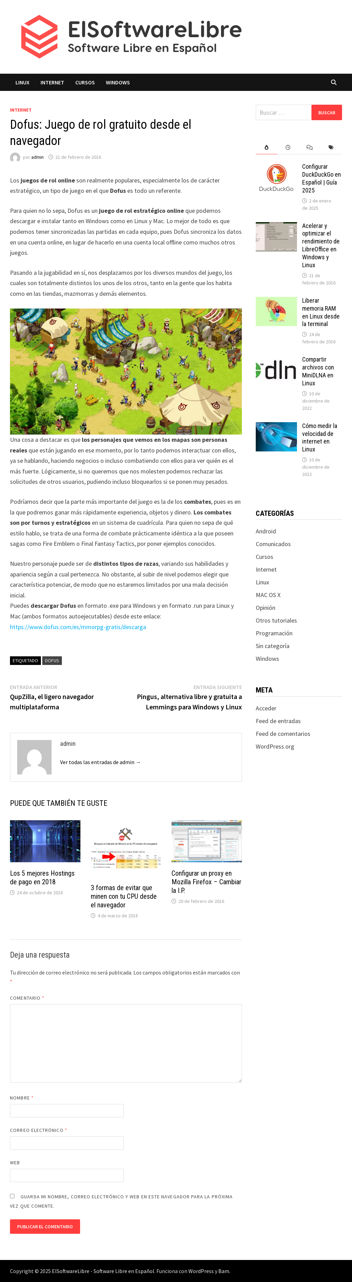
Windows (118, 82)
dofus (52, 660)
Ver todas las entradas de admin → (100, 762)
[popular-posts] (266, 147)
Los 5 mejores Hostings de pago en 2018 (42, 877)
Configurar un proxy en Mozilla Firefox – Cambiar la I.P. (206, 882)
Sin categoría (272, 646)
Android (266, 531)
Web (15, 1162)
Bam (223, 1271)
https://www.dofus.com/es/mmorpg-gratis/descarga (78, 627)
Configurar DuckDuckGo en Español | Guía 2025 (321, 178)
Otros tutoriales (276, 620)
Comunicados (273, 544)
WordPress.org (275, 746)
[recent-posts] (288, 147)
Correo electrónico (38, 1130)
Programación (274, 633)
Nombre (22, 1098)
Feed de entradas (278, 721)
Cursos (85, 82)
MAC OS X (268, 595)
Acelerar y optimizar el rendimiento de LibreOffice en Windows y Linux (321, 245)
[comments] (310, 147)
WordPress (201, 1271)
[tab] (266, 147)
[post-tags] (331, 147)
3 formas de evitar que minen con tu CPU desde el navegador (124, 896)
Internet (52, 82)
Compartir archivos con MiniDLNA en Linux (318, 371)
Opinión (265, 608)
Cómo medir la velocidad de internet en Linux (319, 437)
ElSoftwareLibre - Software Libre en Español (103, 1271)
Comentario (27, 998)
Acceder (266, 708)
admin (37, 157)
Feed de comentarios (283, 734)
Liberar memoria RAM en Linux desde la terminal (321, 312)
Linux (22, 82)
